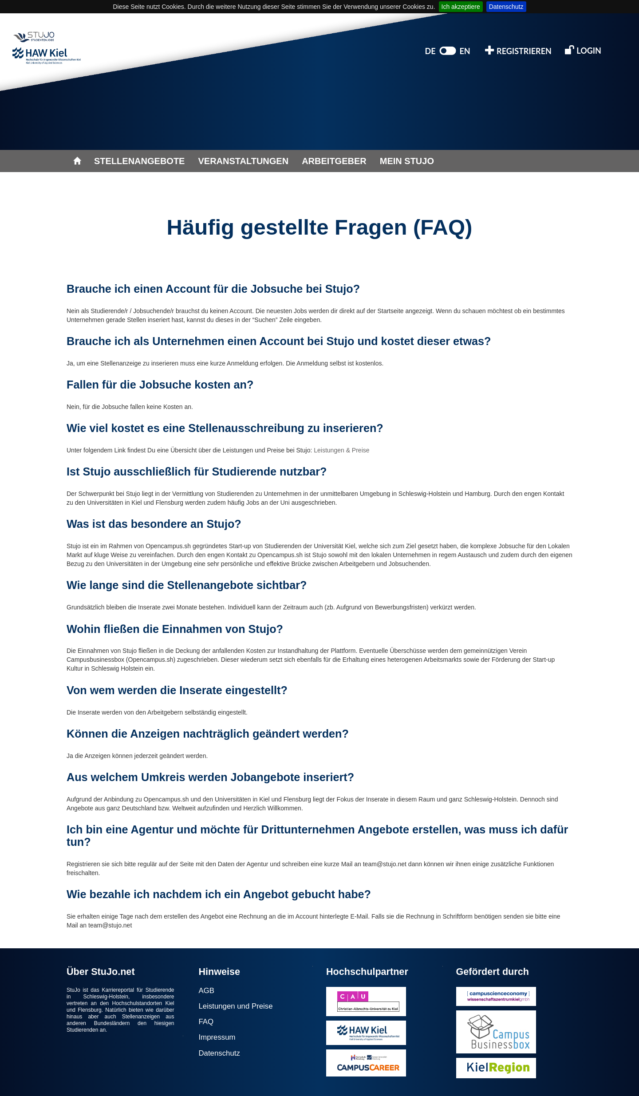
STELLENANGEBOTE (139, 161)
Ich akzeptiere (461, 6)
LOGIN (583, 49)
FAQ (206, 1021)
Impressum (217, 1037)
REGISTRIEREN (518, 50)
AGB (206, 990)
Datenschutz (506, 6)
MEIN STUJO (407, 161)
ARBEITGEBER (334, 161)
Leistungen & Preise (341, 450)
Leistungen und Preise (236, 1006)
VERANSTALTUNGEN (243, 161)
